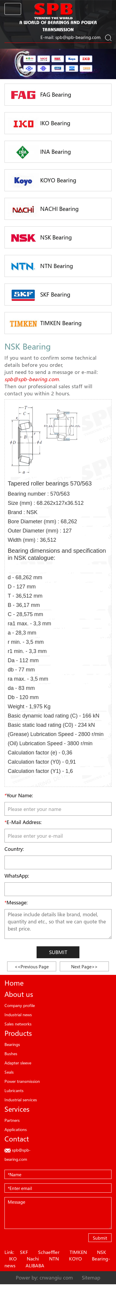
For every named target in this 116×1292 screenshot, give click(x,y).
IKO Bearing (39, 123)
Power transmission (22, 1081)
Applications (15, 1129)
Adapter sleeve (17, 1063)
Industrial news (18, 1014)
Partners (12, 1120)
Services (16, 1109)
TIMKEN (78, 1252)
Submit (58, 952)
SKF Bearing (39, 295)
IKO (13, 1259)
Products (18, 1033)
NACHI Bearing (43, 209)
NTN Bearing (40, 266)
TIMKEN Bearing (45, 323)
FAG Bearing (39, 95)
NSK (101, 1252)
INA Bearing (39, 152)
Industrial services (20, 1099)
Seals (9, 1072)
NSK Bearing (40, 238)
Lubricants (13, 1090)
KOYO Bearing (42, 180)
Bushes (10, 1053)
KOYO (75, 1259)
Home (13, 982)
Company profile (19, 1005)
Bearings (12, 1044)
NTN (54, 1259)
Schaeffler (48, 1252)
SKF (24, 1252)
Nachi (33, 1259)
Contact (16, 1138)
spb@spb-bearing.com (78, 37)
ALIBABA (35, 1265)
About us (18, 994)
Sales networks (18, 1024)
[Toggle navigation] (12, 9)
